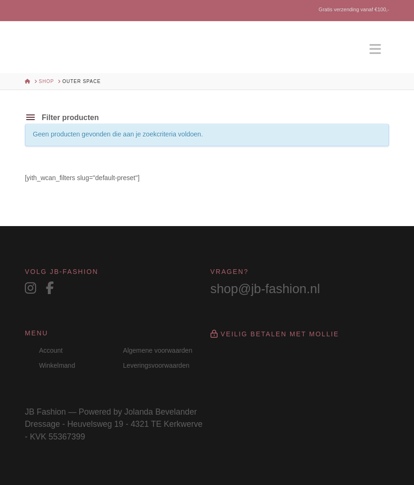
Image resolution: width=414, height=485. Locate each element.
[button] (375, 49)
